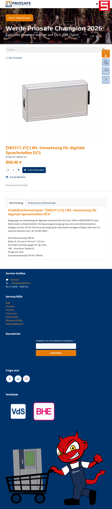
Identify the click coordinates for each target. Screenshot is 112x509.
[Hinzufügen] (18, 170)
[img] (106, 54)
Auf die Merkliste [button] (16, 177)
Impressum (11, 313)
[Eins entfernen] (8, 170)
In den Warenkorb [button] (34, 170)
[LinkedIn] (18, 378)
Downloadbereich (14, 323)
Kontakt (14, 279)
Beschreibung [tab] (16, 202)
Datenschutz (12, 316)
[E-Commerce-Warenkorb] (97, 4)
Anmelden (56, 353)
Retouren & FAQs (14, 320)
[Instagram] (26, 378)
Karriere (10, 309)
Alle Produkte (14, 57)
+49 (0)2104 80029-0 (20, 283)
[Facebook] (9, 378)
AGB (8, 302)
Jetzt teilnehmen (19, 17)
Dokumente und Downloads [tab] (42, 202)
